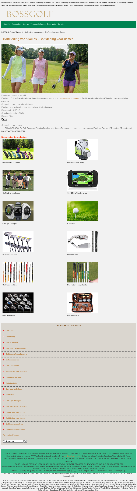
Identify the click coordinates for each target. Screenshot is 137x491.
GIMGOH (68, 461)
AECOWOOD (43, 464)
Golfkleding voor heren (11, 193)
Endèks (7, 24)
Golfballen (71, 224)
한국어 (103, 473)
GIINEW (87, 464)
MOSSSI (25, 464)
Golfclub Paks (72, 254)
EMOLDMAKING (103, 459)
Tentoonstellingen (38, 24)
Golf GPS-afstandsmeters (77, 193)
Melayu (66, 473)
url (24, 459)
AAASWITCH (84, 459)
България (81, 473)
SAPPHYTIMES (60, 459)
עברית (122, 473)
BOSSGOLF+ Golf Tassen (11, 32)
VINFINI (75, 459)
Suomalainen (101, 471)
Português (30, 471)
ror (29, 459)
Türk (117, 473)
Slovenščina (48, 473)
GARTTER (121, 459)
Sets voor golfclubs (10, 254)
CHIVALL (129, 459)
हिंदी (122, 471)
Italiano (53, 471)
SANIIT (69, 459)
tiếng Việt (38, 473)
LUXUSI (52, 464)
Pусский (7, 473)
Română (31, 473)
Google (36, 459)
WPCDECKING (96, 464)
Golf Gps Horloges (10, 224)
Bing (41, 459)
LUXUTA (58, 464)
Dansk (93, 471)
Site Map (19, 459)
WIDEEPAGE (48, 459)
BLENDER (107, 464)
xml (31, 459)
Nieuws (25, 24)
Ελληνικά (96, 473)
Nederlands (61, 471)
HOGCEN (17, 464)
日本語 (69, 471)
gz (26, 459)
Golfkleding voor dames (33, 32)
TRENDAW (33, 464)
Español (21, 471)
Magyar (86, 471)
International (68, 476)
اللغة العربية (78, 471)
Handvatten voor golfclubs (77, 285)
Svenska (116, 471)
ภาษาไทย (111, 473)
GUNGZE (70, 464)
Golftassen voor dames (11, 162)
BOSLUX (92, 459)
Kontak (60, 24)
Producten (16, 24)
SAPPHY (113, 459)
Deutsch (46, 471)
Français (38, 471)
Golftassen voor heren (75, 162)
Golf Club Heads (9, 315)
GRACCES (79, 464)
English (129, 473)
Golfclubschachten (10, 285)
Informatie (51, 24)
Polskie (14, 473)
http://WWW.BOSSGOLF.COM (13, 131)
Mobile (14, 471)
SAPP (64, 464)
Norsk (110, 471)
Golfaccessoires (73, 315)
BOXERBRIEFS (117, 464)
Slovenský (58, 473)
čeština (88, 473)
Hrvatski (73, 473)
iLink (14, 459)
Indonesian (22, 473)
